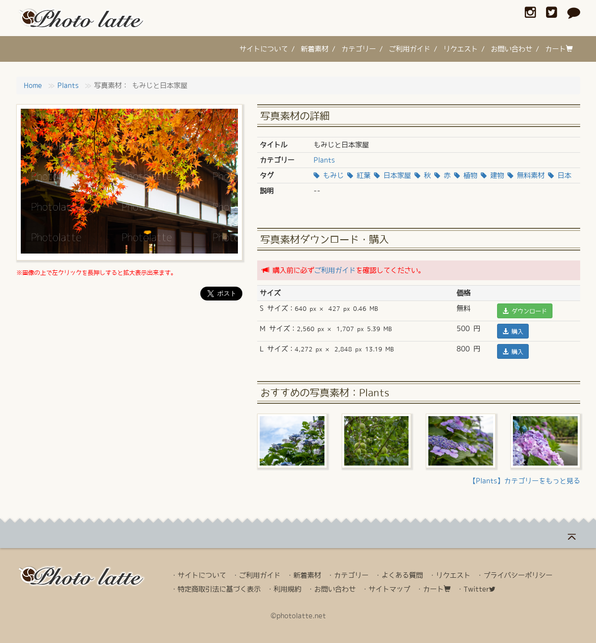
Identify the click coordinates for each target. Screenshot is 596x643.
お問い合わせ (335, 589)
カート (559, 48)
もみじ (329, 175)
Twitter (479, 589)
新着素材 (307, 575)
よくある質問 (402, 575)
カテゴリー (351, 575)
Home (33, 85)
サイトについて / (267, 48)
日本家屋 (392, 175)
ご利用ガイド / (413, 48)
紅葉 (358, 175)
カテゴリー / (362, 48)
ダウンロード (525, 311)
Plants (68, 85)
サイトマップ (389, 589)
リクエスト (453, 575)
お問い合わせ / (515, 48)
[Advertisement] (129, 337)
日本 (559, 175)
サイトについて (202, 575)
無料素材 (526, 175)
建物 (492, 175)
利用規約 (287, 589)
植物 (465, 175)
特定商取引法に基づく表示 (219, 589)
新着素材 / (318, 48)
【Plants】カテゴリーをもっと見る (524, 480)
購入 (513, 331)
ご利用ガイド (335, 270)
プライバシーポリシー (517, 575)
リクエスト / (464, 48)
